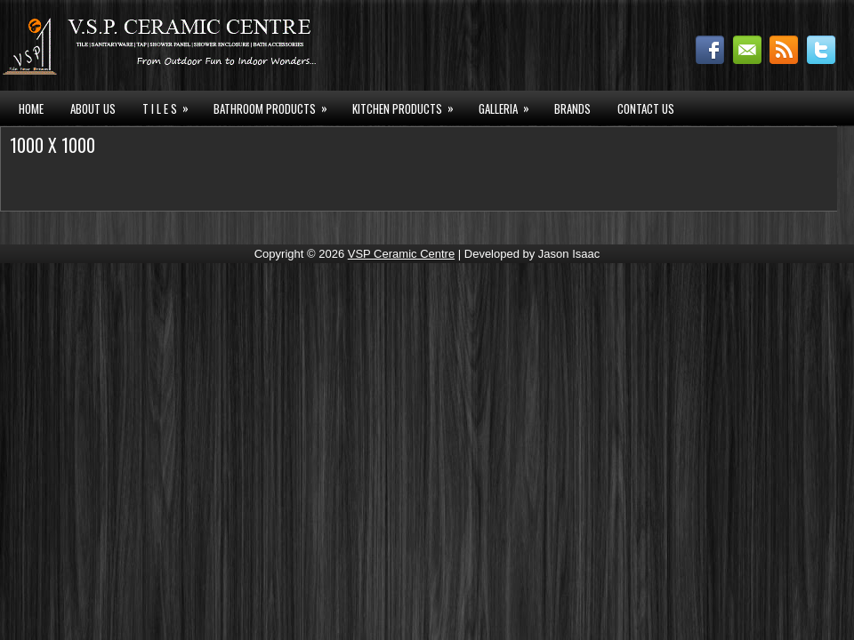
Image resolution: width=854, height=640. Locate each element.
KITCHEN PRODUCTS (408, 106)
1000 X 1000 (52, 145)
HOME (31, 108)
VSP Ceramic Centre (401, 253)
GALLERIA (510, 106)
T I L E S (171, 106)
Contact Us (645, 108)
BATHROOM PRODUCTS (276, 106)
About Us (93, 108)
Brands (572, 108)
